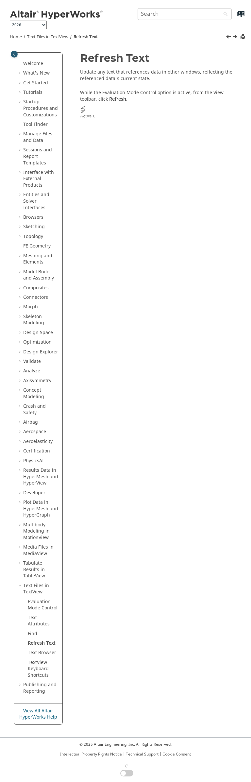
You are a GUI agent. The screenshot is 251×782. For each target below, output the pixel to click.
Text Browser (42, 652)
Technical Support (142, 754)
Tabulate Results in (34, 569)
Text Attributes (39, 621)
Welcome (33, 63)
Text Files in (47, 37)
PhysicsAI (33, 460)
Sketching (34, 226)
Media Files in (38, 550)
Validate (32, 361)
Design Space (38, 332)
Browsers (33, 217)
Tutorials (32, 92)
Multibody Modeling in (36, 531)
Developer (34, 492)
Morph (30, 306)
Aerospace (34, 431)
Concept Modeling (33, 393)
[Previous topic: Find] (229, 38)
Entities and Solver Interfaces (36, 201)
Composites (36, 287)
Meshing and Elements (37, 259)
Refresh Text (86, 37)
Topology (33, 236)
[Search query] (185, 14)
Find (32, 633)
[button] (20, 63)
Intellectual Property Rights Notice (91, 754)
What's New (36, 73)
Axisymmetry (37, 380)
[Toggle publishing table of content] (14, 54)
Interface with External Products (38, 179)
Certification (36, 451)
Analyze (31, 370)
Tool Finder (35, 124)
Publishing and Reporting (40, 688)
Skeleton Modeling (33, 320)
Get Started (35, 82)
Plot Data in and (40, 508)
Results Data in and (40, 476)
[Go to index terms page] (234, 16)
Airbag (30, 422)
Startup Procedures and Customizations (40, 108)
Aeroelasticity (38, 441)
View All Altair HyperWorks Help (38, 714)
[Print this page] (243, 37)
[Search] (224, 14)
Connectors (35, 297)
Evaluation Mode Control (43, 605)
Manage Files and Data (37, 137)
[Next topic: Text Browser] (235, 38)
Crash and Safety (34, 409)
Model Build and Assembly (38, 275)
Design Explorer (40, 351)
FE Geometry (37, 246)
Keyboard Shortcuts (38, 669)
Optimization (37, 342)
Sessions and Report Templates (37, 156)
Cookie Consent (176, 754)
